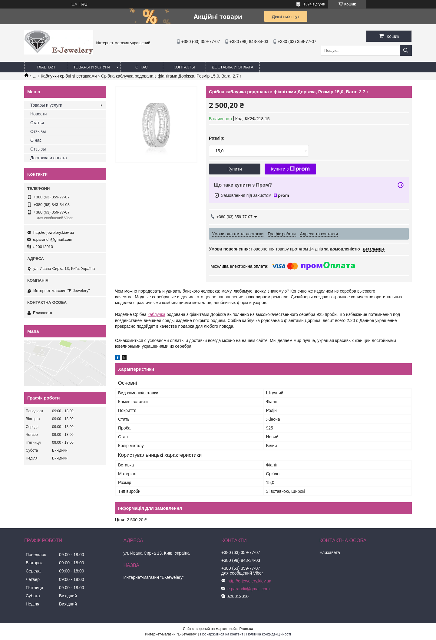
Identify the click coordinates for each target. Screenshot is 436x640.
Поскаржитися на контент (221, 634)
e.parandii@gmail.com (52, 239)
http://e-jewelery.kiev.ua (53, 232)
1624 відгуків (314, 4)
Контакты (184, 67)
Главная (46, 67)
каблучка (156, 314)
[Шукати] (406, 50)
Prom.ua (246, 629)
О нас (141, 67)
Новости (38, 113)
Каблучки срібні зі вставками (69, 76)
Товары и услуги (91, 67)
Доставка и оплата (232, 67)
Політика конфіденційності (268, 634)
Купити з (290, 169)
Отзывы (38, 131)
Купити (234, 168)
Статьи (37, 122)
